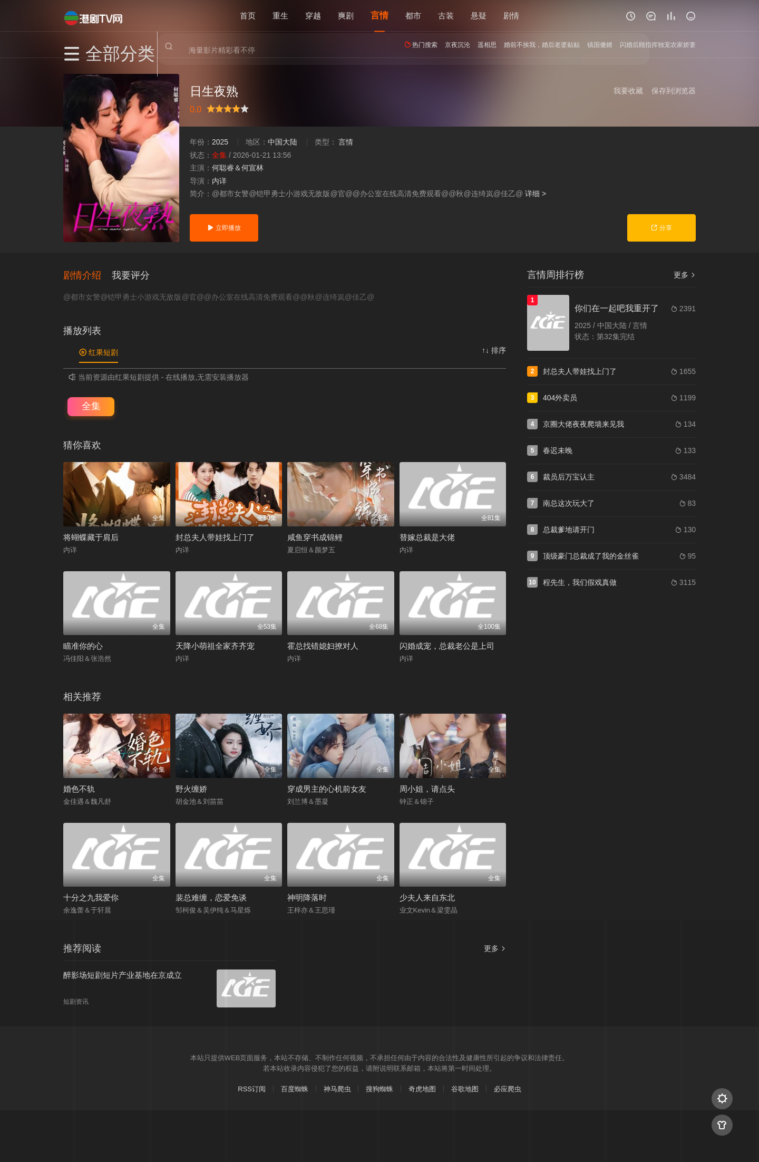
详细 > (535, 193)
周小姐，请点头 (427, 787)
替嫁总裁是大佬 (427, 535)
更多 (685, 275)
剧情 (511, 15)
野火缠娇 (191, 787)
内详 (219, 181)
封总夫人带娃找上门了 (215, 535)
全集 (91, 405)
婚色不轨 (79, 787)
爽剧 (346, 15)
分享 (661, 228)
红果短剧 (98, 351)
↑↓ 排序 (494, 349)
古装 (446, 15)
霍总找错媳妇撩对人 (322, 644)
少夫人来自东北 (427, 896)
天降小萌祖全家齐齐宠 (215, 644)
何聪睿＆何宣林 (238, 168)
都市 (413, 15)
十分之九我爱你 (91, 896)
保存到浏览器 (673, 91)
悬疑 (478, 15)
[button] (87, 273)
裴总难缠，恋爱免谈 (211, 896)
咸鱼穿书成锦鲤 (315, 535)
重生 (280, 15)
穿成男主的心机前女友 (326, 787)
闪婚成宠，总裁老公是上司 (447, 644)
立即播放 (223, 228)
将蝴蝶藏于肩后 (91, 535)
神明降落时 (307, 896)
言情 (379, 16)
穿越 (313, 15)
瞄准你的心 (83, 644)
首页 (248, 15)
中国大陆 (282, 142)
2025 (220, 142)
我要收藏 (628, 91)
